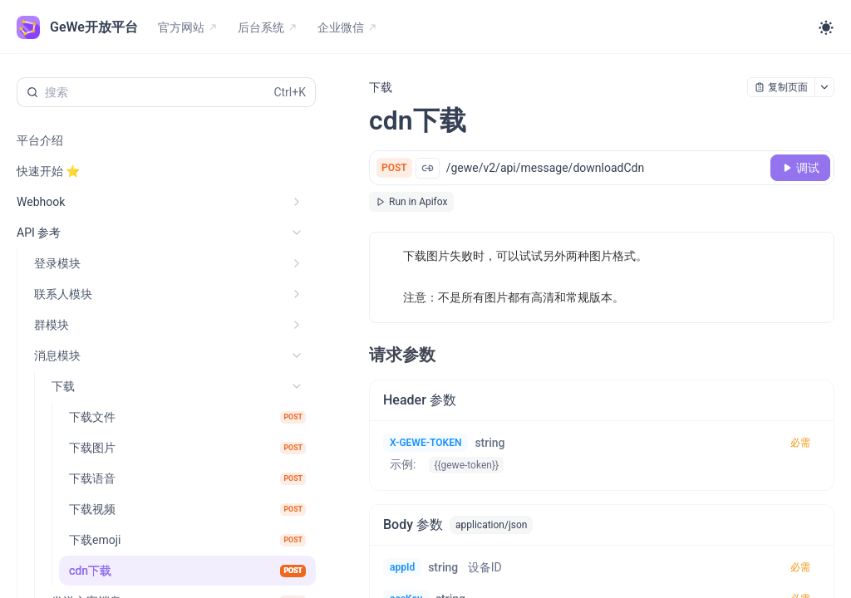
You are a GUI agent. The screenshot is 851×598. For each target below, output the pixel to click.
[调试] (800, 167)
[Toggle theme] (826, 27)
